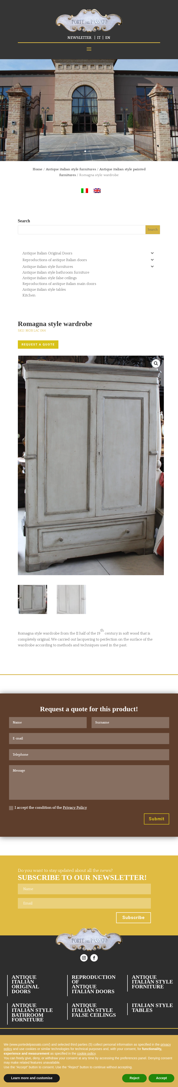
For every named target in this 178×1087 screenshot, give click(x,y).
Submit (156, 818)
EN (107, 38)
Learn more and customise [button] (31, 1078)
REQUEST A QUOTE (38, 344)
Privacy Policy (75, 808)
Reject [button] (134, 1078)
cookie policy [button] (86, 1053)
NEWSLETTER (79, 38)
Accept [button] (161, 1078)
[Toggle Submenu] (152, 253)
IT (99, 38)
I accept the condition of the (48, 808)
